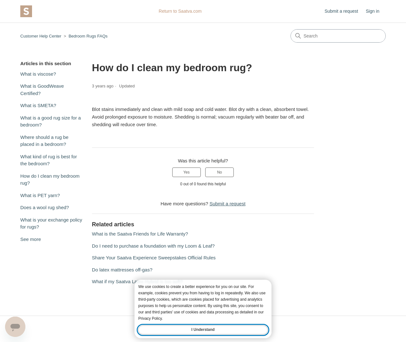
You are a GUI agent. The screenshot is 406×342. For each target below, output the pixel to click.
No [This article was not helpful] (219, 172)
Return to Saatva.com (180, 11)
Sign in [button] (372, 11)
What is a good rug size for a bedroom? (50, 121)
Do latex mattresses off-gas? (122, 269)
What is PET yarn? (40, 195)
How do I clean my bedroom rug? (50, 179)
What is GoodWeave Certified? (42, 89)
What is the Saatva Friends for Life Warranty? (140, 233)
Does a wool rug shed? (44, 207)
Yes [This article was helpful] (186, 172)
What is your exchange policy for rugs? (51, 223)
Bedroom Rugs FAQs (88, 36)
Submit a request (341, 11)
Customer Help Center (40, 36)
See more (30, 239)
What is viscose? (38, 74)
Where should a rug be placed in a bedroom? (44, 140)
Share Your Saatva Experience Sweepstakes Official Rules (154, 257)
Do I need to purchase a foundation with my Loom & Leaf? (153, 246)
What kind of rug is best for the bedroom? (48, 160)
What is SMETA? (38, 105)
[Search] (338, 36)
